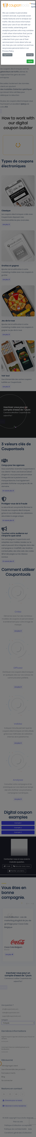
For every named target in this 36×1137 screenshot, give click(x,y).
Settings (30, 55)
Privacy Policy (8, 51)
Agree (30, 61)
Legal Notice (7, 55)
